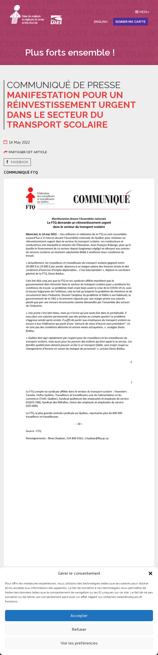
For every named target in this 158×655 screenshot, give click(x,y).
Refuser (79, 629)
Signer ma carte (130, 22)
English (100, 22)
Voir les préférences (79, 643)
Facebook (19, 162)
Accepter (79, 615)
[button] (150, 573)
